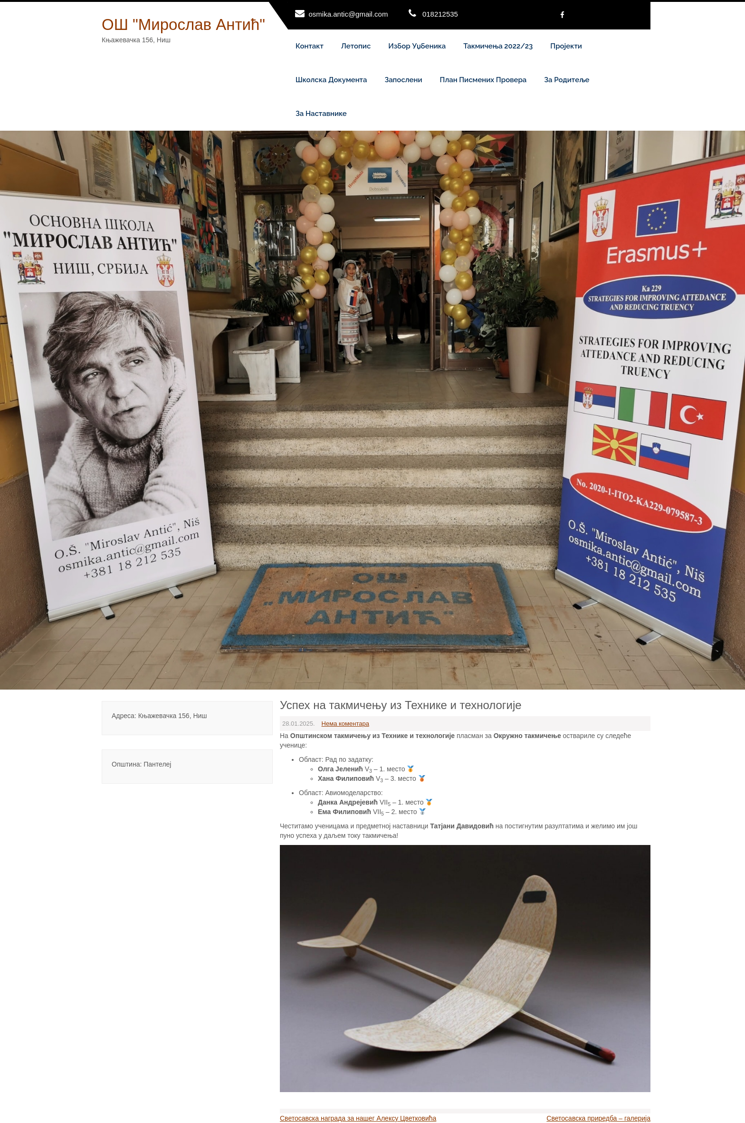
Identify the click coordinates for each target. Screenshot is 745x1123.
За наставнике (321, 113)
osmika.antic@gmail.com (348, 14)
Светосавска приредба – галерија (598, 1118)
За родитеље (566, 80)
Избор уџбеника (417, 46)
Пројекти (566, 46)
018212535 (440, 14)
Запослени (403, 80)
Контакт (310, 46)
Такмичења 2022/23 (498, 46)
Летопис (356, 46)
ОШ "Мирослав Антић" (183, 24)
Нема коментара (345, 723)
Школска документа (331, 80)
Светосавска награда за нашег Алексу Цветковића (358, 1118)
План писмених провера (483, 80)
